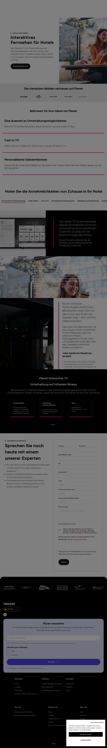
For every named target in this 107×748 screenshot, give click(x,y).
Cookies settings (86, 740)
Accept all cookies (86, 734)
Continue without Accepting (97, 722)
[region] (85, 733)
